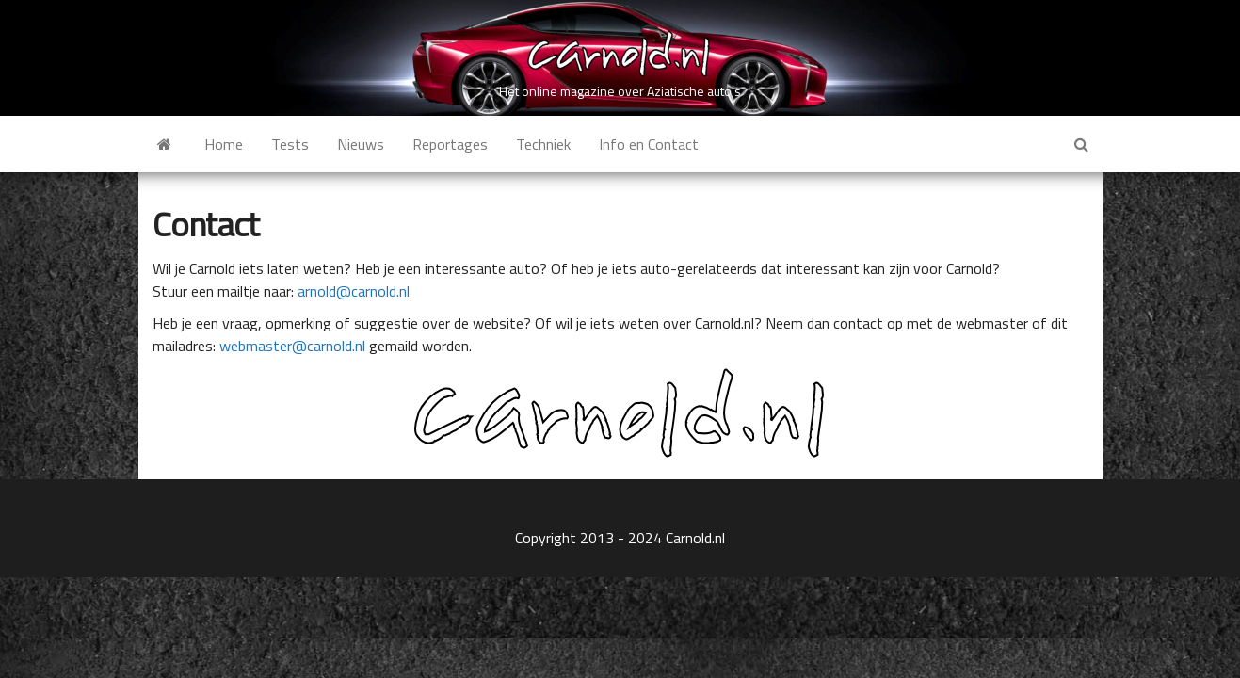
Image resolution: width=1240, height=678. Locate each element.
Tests (290, 144)
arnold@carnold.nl (354, 291)
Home (223, 144)
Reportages (450, 144)
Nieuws (360, 144)
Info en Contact (649, 144)
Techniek (543, 144)
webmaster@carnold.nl (292, 345)
